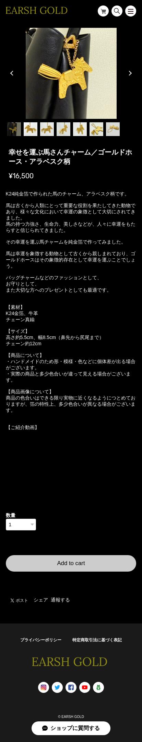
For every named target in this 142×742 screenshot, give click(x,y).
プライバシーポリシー (40, 640)
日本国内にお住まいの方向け (71, 580)
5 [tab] (80, 129)
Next (129, 73)
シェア (41, 600)
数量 (10, 515)
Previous (13, 73)
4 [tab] (63, 129)
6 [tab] (96, 129)
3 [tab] (47, 129)
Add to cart (71, 563)
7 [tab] (113, 129)
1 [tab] (14, 129)
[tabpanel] (71, 73)
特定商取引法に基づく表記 (97, 640)
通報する (60, 600)
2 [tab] (30, 129)
